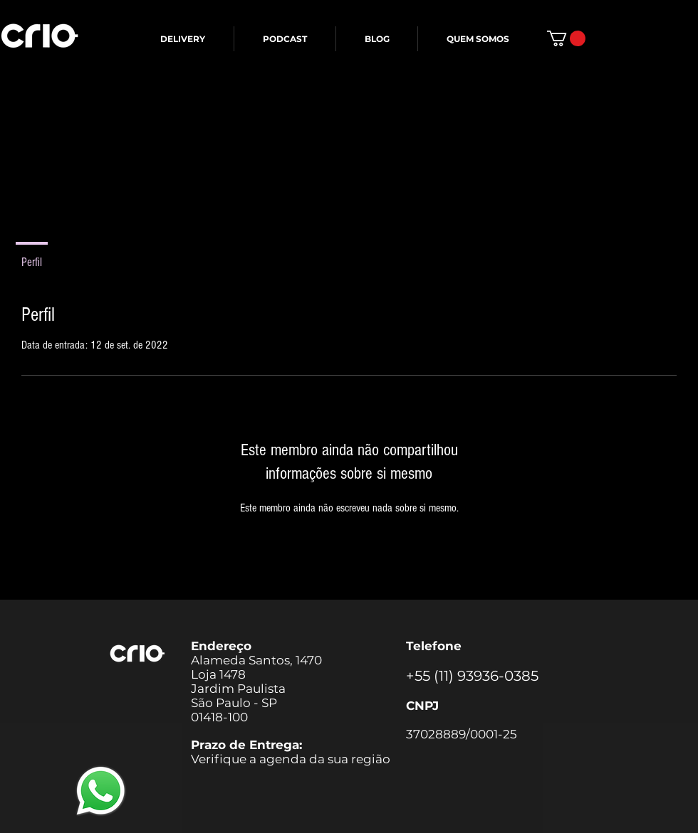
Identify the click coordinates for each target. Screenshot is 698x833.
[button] (566, 38)
